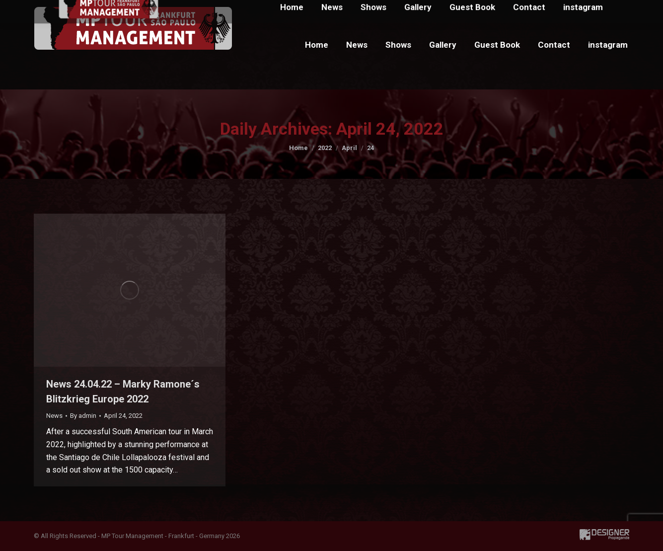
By (83, 415)
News (54, 415)
